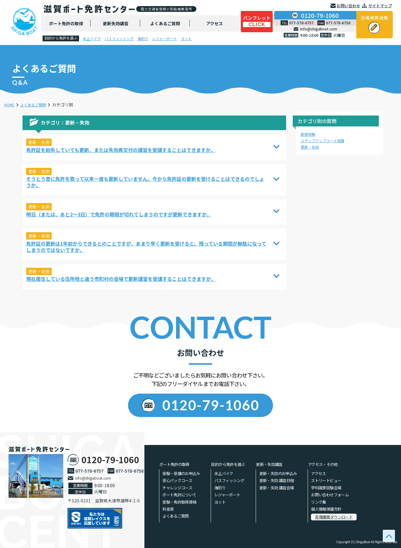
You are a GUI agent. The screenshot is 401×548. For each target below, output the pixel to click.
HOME (10, 104)
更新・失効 (311, 147)
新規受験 (309, 134)
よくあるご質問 (37, 104)
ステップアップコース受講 (326, 140)
